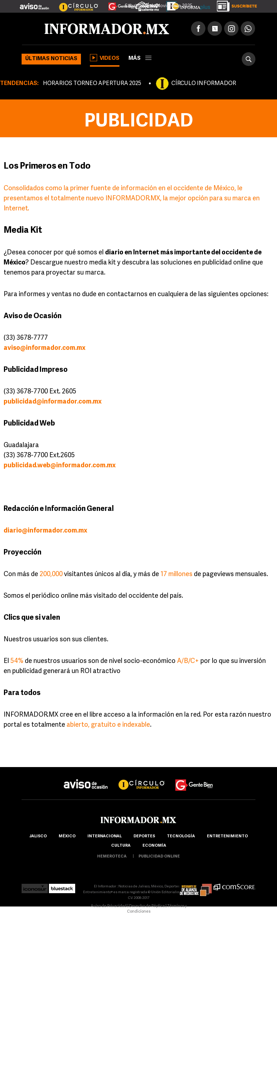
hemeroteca (112, 857)
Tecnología (181, 836)
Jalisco (38, 836)
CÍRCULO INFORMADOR (203, 83)
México (67, 836)
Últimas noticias (51, 59)
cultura (121, 846)
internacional (104, 836)
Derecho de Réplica (147, 906)
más (139, 58)
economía (154, 846)
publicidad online (159, 857)
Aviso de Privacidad (109, 906)
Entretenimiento (227, 836)
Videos (104, 57)
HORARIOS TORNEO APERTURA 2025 (92, 83)
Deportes (144, 836)
